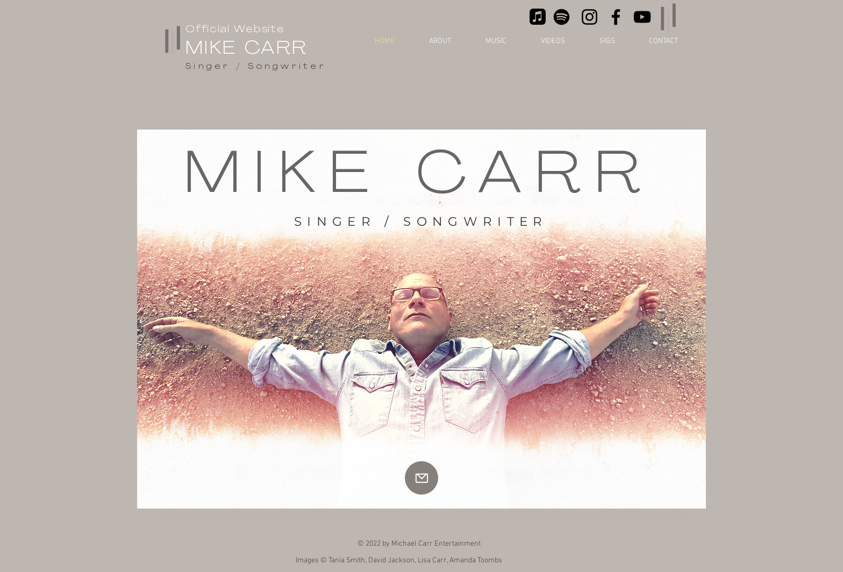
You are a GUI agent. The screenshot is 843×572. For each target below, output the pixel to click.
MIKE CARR (246, 49)
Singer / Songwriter (255, 67)
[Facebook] (615, 16)
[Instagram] (589, 16)
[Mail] (421, 478)
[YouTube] (642, 16)
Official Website (235, 30)
